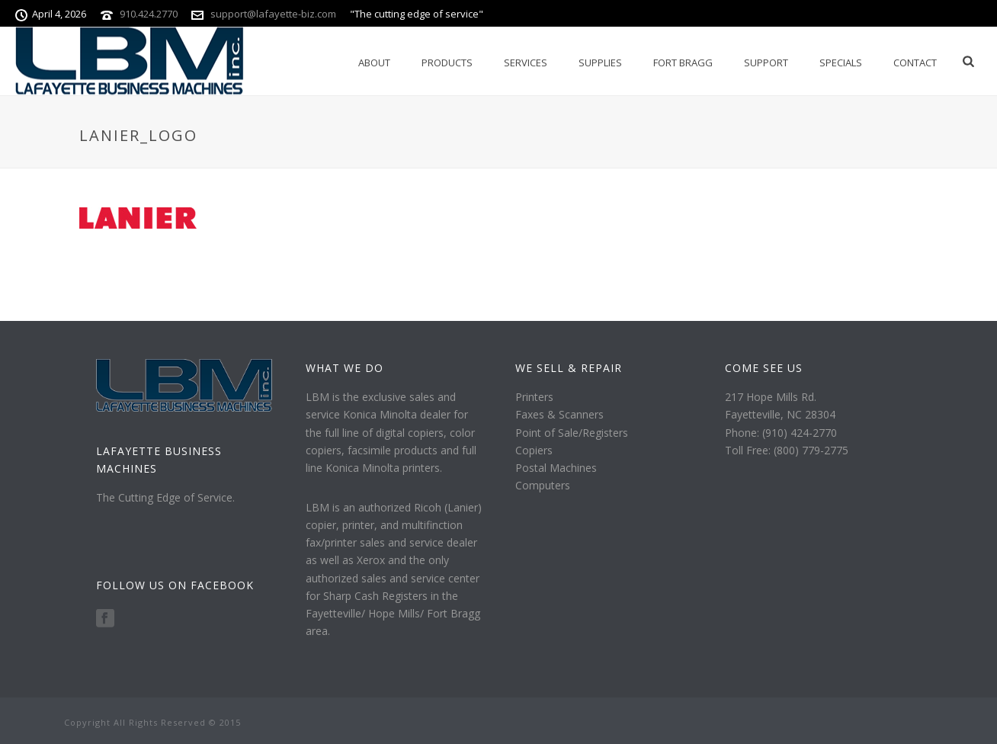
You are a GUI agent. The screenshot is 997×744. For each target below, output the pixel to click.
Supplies (600, 62)
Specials (840, 62)
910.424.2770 (149, 14)
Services (525, 62)
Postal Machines (556, 467)
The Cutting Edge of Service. (165, 497)
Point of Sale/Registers (571, 432)
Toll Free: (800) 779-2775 (786, 450)
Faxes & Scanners (559, 414)
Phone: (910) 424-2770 (781, 432)
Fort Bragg (683, 62)
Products (447, 62)
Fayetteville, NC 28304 (780, 414)
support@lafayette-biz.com (273, 14)
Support (766, 62)
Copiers (534, 450)
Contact (915, 62)
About (374, 62)
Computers (542, 485)
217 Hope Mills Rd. (770, 397)
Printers (534, 397)
